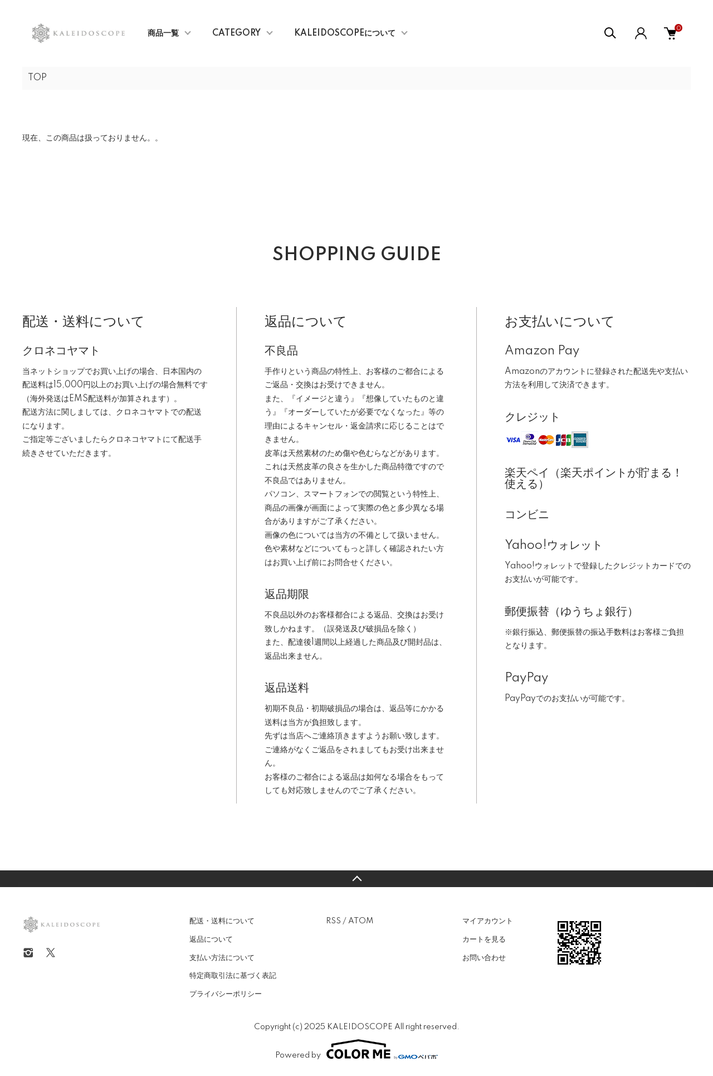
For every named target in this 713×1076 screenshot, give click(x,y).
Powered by (356, 1049)
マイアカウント (487, 921)
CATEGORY (236, 33)
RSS (333, 921)
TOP (37, 78)
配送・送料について (222, 921)
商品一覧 (163, 33)
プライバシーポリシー (225, 994)
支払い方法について (222, 958)
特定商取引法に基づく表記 (232, 976)
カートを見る (484, 939)
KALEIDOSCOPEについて (344, 33)
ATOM (360, 921)
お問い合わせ (484, 958)
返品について (211, 939)
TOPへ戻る (356, 878)
